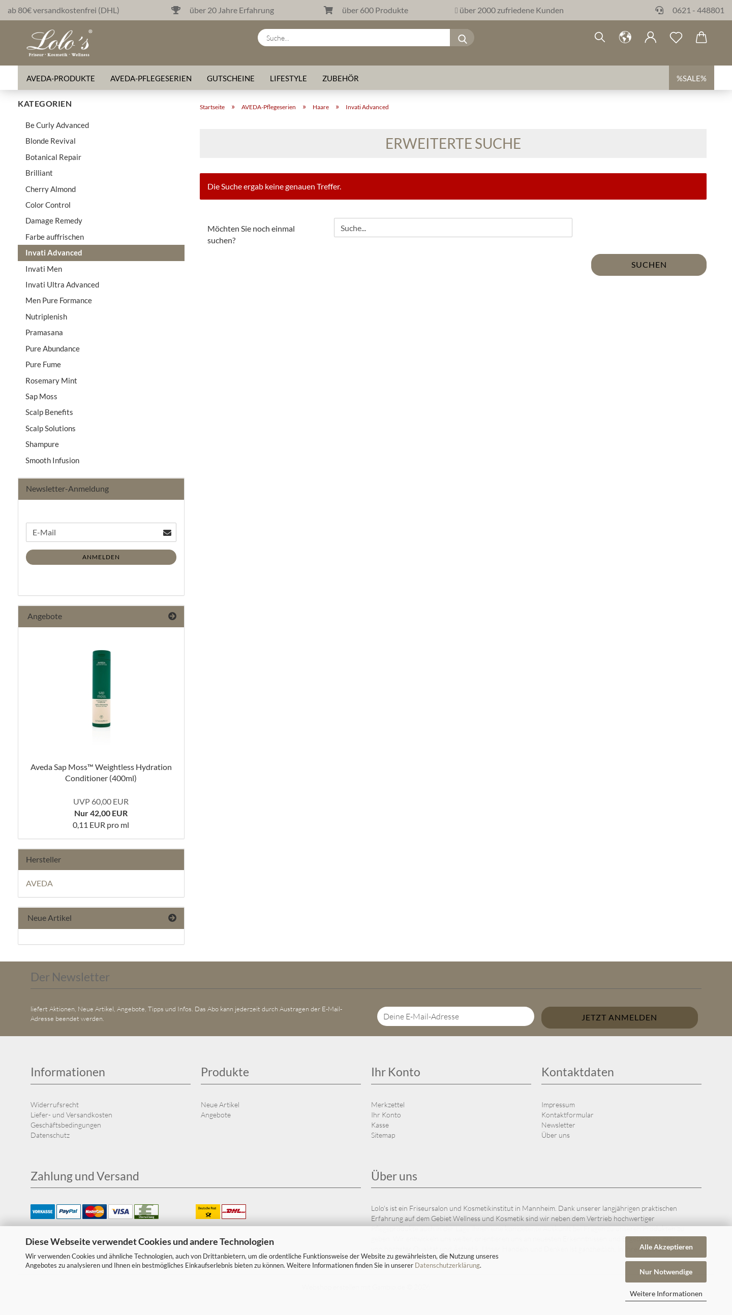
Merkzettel (388, 1104)
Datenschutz (50, 1135)
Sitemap (383, 1135)
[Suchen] (600, 38)
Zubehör (340, 78)
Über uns (555, 1135)
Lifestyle (288, 78)
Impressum (558, 1104)
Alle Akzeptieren (666, 1246)
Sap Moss (41, 396)
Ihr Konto (386, 1114)
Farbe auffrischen (54, 236)
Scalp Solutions (50, 428)
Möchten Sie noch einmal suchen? (251, 234)
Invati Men (43, 268)
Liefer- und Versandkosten (71, 1114)
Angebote (216, 1114)
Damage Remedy (53, 220)
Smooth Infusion (52, 460)
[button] (625, 38)
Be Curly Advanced (57, 125)
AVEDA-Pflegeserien (151, 78)
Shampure (42, 443)
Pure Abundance (52, 348)
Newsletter (558, 1124)
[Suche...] (462, 38)
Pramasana (44, 332)
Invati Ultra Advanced (62, 284)
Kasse (380, 1124)
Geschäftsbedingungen (65, 1124)
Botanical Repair (53, 157)
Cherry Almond (50, 189)
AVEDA (39, 883)
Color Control (48, 204)
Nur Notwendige (665, 1271)
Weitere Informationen (666, 1293)
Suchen (649, 264)
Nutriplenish (46, 316)
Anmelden (101, 557)
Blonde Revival (50, 140)
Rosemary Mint (51, 380)
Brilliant (39, 172)
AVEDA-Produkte (60, 78)
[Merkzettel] (676, 38)
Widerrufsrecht (54, 1104)
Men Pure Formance (58, 300)
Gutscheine (231, 78)
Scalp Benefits (49, 411)
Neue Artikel (220, 1104)
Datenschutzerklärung (447, 1265)
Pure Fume (43, 364)
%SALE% (692, 78)
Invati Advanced (53, 252)
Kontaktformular (567, 1114)
